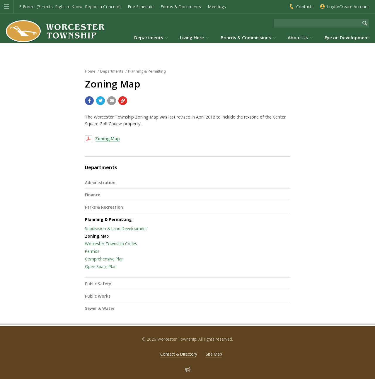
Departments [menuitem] (148, 37)
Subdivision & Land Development (116, 228)
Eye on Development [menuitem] (347, 37)
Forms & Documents (181, 6)
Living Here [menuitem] (192, 37)
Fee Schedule (141, 6)
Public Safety (98, 284)
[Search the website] (317, 23)
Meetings (217, 6)
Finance (92, 195)
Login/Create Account (348, 6)
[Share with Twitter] (100, 100)
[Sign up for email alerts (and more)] (187, 369)
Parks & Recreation (104, 207)
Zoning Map (107, 138)
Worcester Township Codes (111, 243)
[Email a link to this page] (111, 100)
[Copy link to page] (122, 100)
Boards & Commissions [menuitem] (246, 37)
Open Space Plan (101, 266)
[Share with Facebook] (89, 100)
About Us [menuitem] (298, 37)
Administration (100, 182)
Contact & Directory (178, 354)
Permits (92, 251)
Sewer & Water (100, 308)
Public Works (97, 296)
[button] (6, 6)
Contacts (304, 6)
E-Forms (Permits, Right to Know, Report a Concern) (70, 6)
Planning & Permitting (108, 219)
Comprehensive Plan (104, 259)
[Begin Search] (364, 23)
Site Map (214, 354)
